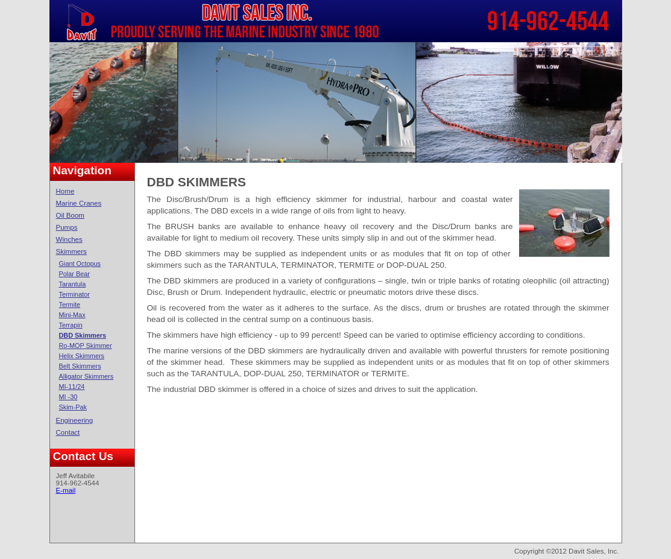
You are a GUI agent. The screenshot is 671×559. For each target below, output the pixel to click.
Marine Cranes (79, 203)
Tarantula (72, 284)
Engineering (74, 420)
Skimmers (71, 251)
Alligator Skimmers (86, 376)
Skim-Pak (73, 407)
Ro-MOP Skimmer (85, 345)
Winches (69, 239)
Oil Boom (70, 215)
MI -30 (68, 396)
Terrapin (71, 325)
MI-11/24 (72, 386)
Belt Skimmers (80, 366)
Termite (70, 304)
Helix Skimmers (82, 355)
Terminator (74, 294)
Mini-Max (72, 314)
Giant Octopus (80, 263)
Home (65, 191)
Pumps (67, 227)
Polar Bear (74, 273)
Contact (68, 432)
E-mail (66, 490)
